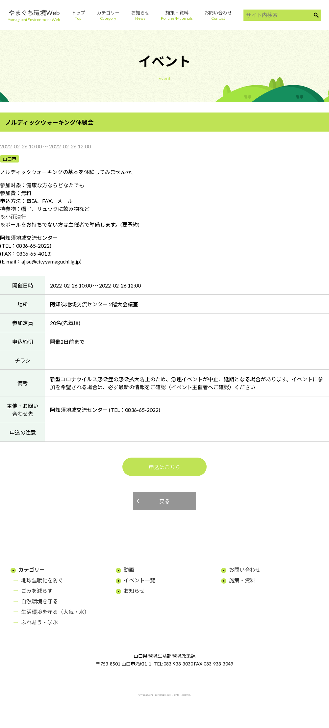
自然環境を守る (39, 601)
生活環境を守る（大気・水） (55, 612)
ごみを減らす (37, 591)
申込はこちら (164, 467)
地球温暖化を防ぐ (42, 580)
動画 (129, 569)
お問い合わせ (245, 569)
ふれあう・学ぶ (39, 622)
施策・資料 (242, 580)
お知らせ (134, 591)
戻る (164, 501)
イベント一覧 (139, 580)
